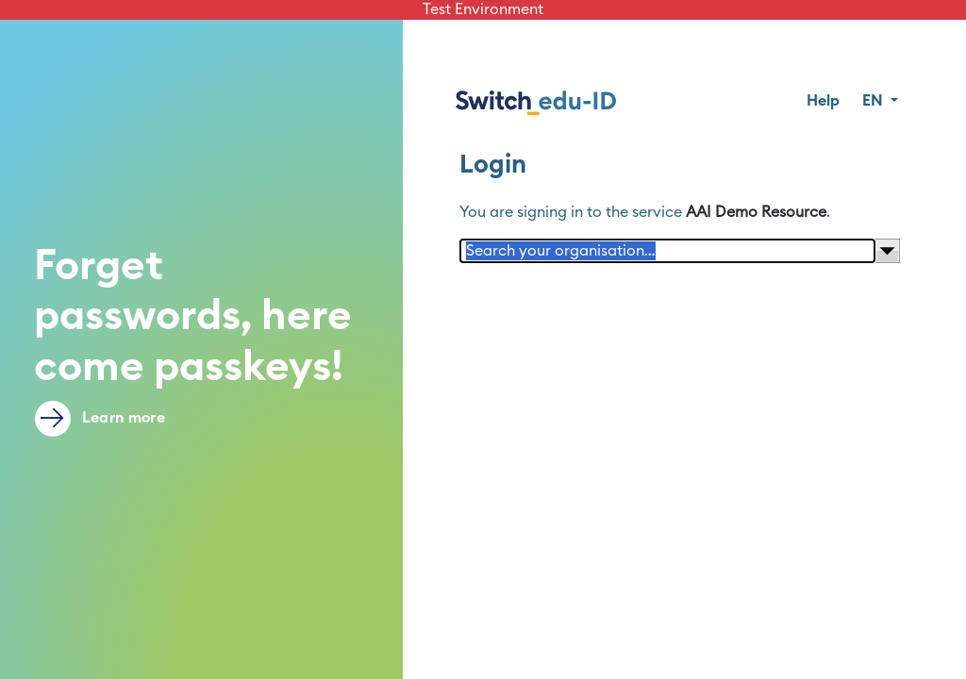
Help (823, 100)
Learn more (100, 419)
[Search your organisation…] (667, 251)
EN (874, 100)
